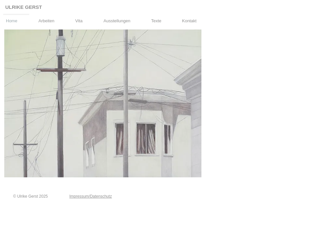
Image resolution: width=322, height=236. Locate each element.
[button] (51, 18)
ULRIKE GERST (23, 7)
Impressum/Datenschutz (90, 196)
